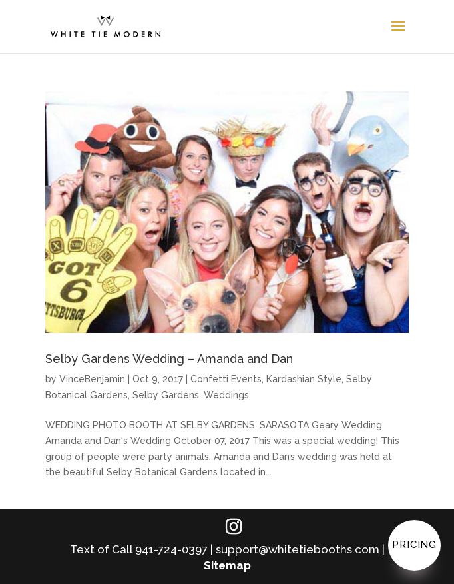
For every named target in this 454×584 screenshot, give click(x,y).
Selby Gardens (165, 395)
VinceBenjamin (92, 379)
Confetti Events (226, 379)
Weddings (226, 395)
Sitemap (227, 565)
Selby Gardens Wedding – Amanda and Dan (169, 359)
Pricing (414, 545)
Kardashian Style (303, 379)
